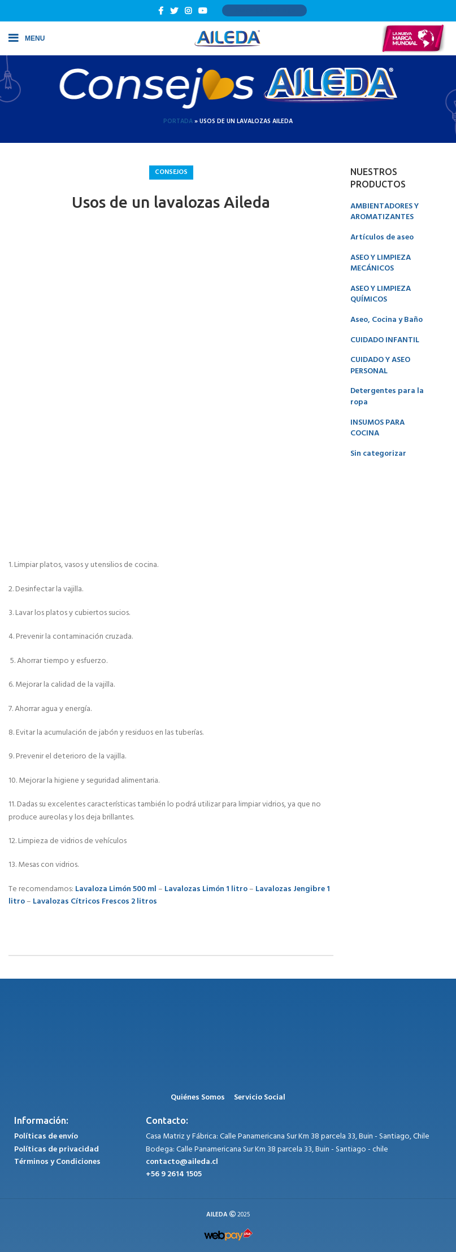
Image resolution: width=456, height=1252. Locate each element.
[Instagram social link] (188, 10)
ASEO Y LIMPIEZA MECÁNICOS (380, 263)
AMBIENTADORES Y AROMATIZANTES (384, 212)
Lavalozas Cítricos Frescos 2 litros (95, 901)
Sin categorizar (378, 453)
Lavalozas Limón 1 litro (205, 889)
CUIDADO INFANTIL (384, 340)
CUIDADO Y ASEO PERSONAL (380, 366)
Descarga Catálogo (264, 10)
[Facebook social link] (161, 10)
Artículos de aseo (382, 237)
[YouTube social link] (203, 10)
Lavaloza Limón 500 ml (116, 889)
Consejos (171, 172)
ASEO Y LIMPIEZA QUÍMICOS (380, 294)
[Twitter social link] (174, 10)
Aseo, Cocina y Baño (386, 319)
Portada (178, 121)
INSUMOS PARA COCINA (377, 428)
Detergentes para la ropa (387, 397)
